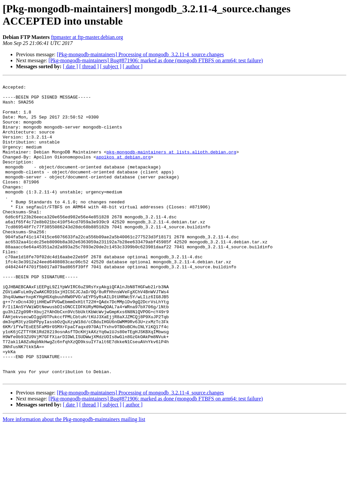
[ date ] (70, 66)
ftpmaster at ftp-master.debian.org (87, 37)
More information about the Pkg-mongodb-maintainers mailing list (74, 479)
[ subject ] (110, 66)
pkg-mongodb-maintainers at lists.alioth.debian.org (171, 167)
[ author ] (133, 66)
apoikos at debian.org (123, 173)
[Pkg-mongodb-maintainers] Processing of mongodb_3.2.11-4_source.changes (140, 54)
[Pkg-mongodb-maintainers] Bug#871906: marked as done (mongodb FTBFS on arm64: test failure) (156, 60)
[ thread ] (89, 66)
